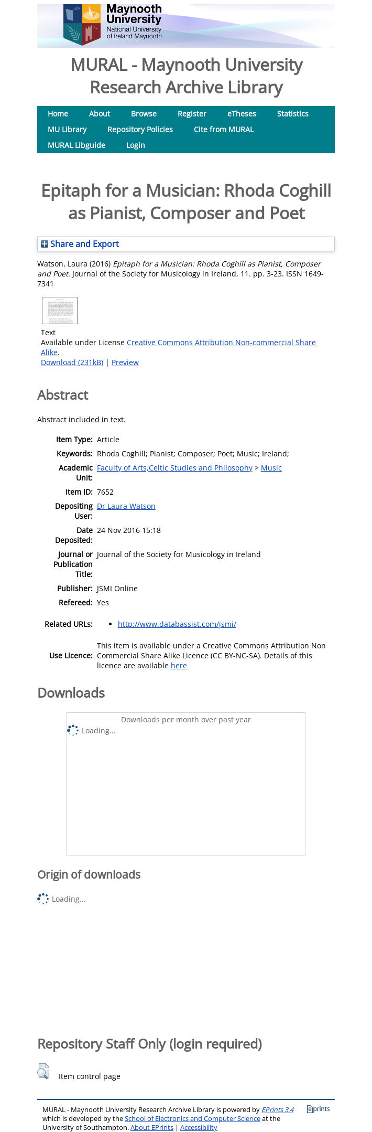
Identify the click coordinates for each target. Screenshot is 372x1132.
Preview (125, 362)
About (99, 114)
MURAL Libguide (76, 145)
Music (271, 468)
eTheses (241, 114)
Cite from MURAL (224, 129)
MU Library (67, 129)
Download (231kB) (72, 362)
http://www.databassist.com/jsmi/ (177, 624)
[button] (43, 1071)
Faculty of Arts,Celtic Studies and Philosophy (175, 468)
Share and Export (80, 244)
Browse (144, 114)
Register (192, 114)
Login (135, 145)
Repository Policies (140, 129)
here (179, 665)
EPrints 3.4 (277, 1109)
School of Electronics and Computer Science (192, 1118)
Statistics (293, 114)
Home (58, 114)
